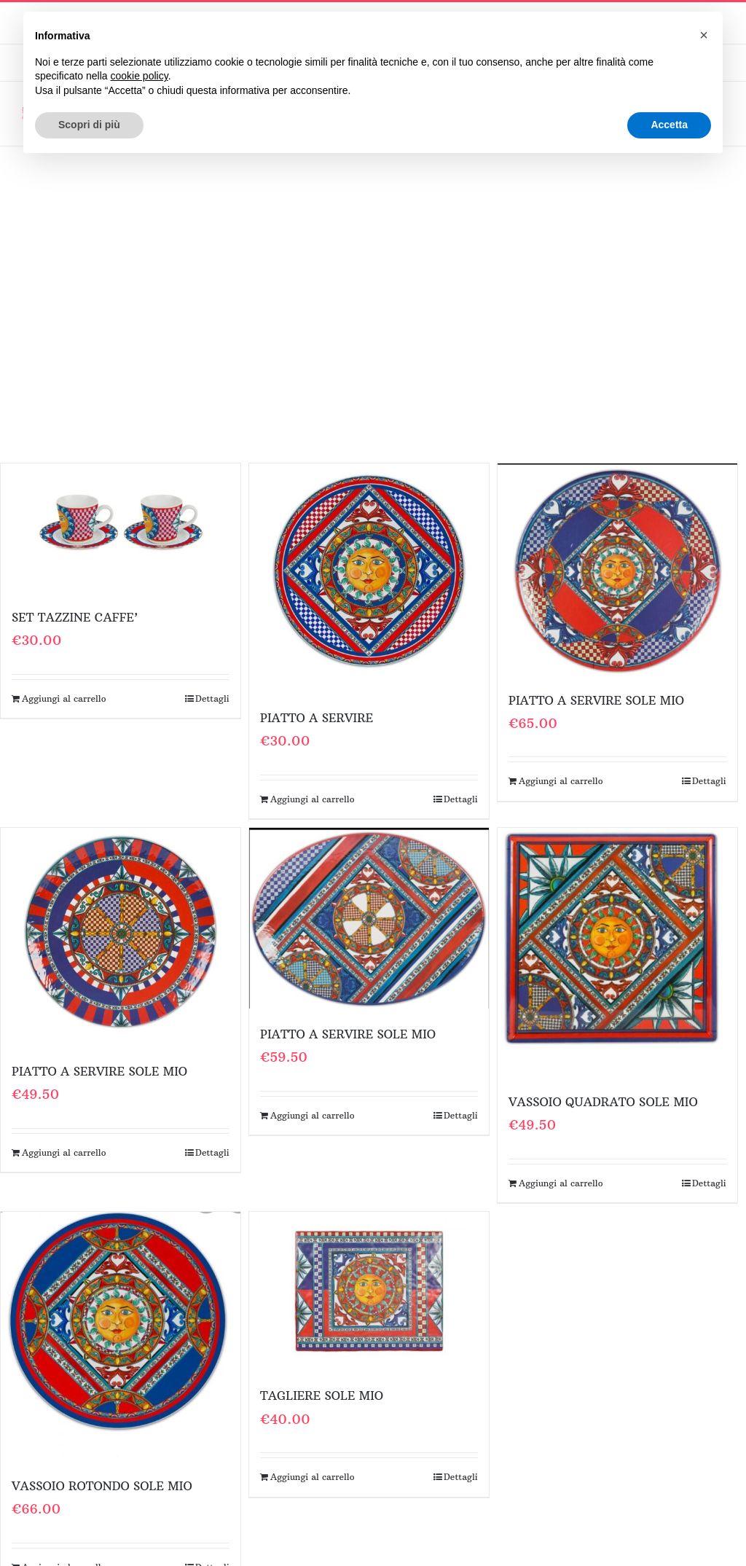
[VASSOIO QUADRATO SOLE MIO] (617, 952)
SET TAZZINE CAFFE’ (75, 617)
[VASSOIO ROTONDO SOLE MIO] (120, 1336)
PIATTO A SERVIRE (316, 717)
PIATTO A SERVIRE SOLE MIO (596, 700)
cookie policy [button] (139, 76)
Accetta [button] (669, 124)
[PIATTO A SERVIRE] (369, 577)
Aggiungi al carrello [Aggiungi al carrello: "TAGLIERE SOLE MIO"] (312, 1476)
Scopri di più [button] (89, 124)
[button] (703, 35)
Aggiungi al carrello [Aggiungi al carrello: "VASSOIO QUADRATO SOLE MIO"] (561, 1183)
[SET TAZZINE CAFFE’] (120, 527)
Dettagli (212, 698)
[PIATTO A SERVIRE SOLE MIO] (617, 568)
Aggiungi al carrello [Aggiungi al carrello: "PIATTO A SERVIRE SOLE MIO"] (561, 780)
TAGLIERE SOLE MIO (321, 1395)
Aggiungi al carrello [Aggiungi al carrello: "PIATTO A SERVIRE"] (312, 799)
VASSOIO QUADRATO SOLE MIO (603, 1102)
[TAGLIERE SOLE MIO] (369, 1291)
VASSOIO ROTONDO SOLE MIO (102, 1486)
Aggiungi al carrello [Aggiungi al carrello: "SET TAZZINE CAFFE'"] (64, 698)
